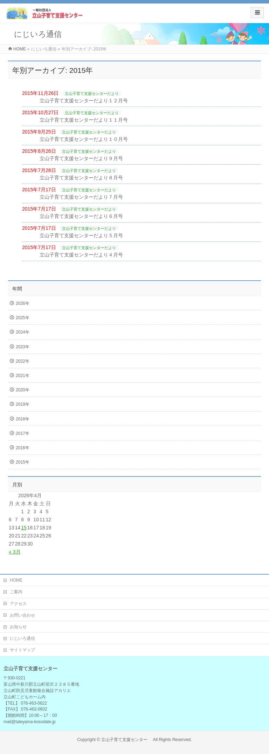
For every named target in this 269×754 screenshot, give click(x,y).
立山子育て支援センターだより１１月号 (84, 120)
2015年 (22, 462)
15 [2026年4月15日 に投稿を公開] (24, 527)
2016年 (22, 447)
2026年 (22, 303)
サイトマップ (22, 649)
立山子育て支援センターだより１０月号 (84, 139)
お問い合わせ (22, 615)
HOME (16, 580)
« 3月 (14, 552)
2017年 (22, 433)
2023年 (22, 346)
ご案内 (16, 591)
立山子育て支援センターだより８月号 (81, 177)
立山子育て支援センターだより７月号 (81, 197)
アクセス (18, 603)
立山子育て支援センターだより (92, 93)
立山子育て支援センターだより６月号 (81, 216)
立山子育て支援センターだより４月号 (81, 255)
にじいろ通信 (22, 638)
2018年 (22, 419)
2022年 (22, 361)
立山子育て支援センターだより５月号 (81, 235)
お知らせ (18, 626)
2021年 (22, 375)
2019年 (22, 404)
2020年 (22, 390)
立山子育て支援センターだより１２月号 (84, 100)
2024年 (22, 332)
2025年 (22, 317)
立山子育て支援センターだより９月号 (81, 158)
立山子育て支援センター (126, 739)
